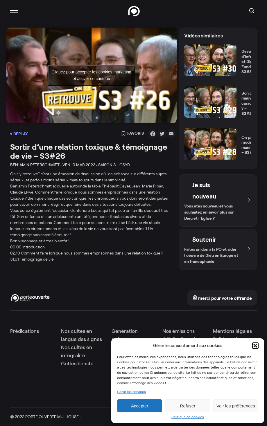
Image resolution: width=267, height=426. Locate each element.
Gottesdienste (77, 364)
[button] (255, 346)
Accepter (139, 405)
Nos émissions (178, 331)
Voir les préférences (235, 405)
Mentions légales (232, 331)
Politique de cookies (187, 417)
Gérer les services (131, 391)
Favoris (132, 133)
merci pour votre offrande (222, 298)
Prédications (24, 331)
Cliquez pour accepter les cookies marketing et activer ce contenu (91, 75)
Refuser (188, 405)
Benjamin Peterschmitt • (36, 165)
